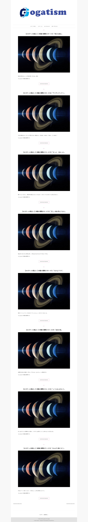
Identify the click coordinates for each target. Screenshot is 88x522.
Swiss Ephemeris (47, 26)
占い (44, 30)
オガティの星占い (33, 26)
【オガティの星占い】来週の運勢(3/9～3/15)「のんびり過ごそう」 (44, 448)
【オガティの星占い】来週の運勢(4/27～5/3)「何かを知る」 (44, 34)
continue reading (44, 202)
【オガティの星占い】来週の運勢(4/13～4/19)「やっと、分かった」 (44, 152)
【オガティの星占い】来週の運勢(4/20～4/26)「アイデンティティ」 (44, 93)
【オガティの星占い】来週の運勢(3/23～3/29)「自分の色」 (43, 330)
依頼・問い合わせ (55, 26)
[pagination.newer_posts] (17, 504)
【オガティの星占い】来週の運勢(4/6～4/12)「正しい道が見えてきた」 (44, 211)
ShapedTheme (51, 520)
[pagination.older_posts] (70, 504)
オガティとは (40, 26)
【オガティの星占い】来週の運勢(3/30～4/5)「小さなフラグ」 (44, 271)
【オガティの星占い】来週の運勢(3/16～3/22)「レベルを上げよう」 (44, 389)
